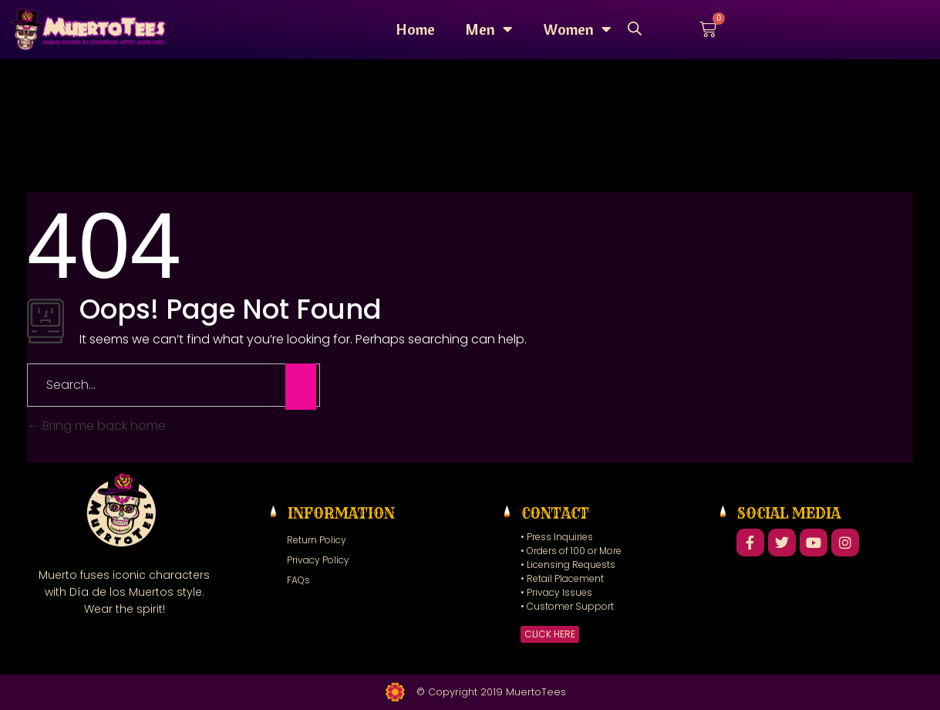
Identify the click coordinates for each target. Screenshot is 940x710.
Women (578, 29)
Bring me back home (96, 425)
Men (489, 29)
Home (415, 29)
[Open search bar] (634, 27)
